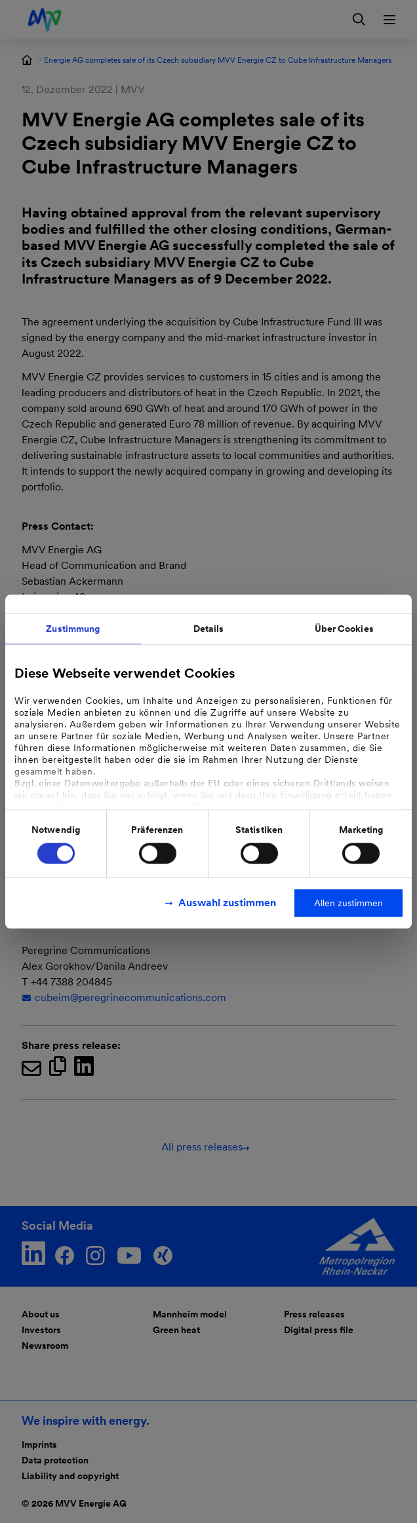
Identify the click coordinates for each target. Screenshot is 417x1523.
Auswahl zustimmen (227, 902)
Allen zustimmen (348, 903)
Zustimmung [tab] (73, 628)
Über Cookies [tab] (344, 628)
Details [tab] (208, 628)
